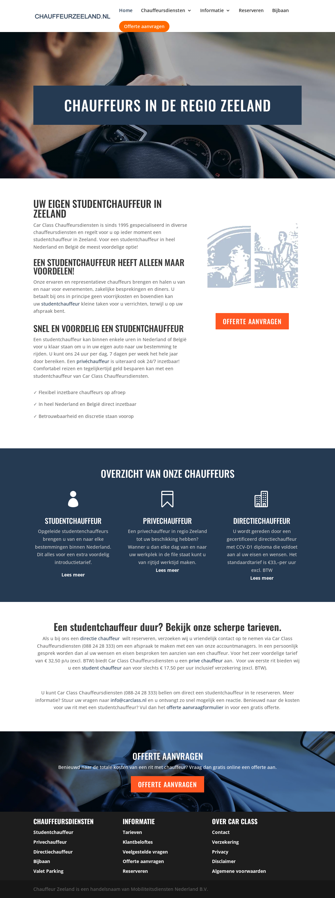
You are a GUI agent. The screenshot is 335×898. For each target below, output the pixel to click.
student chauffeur (102, 668)
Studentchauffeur (53, 832)
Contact (221, 832)
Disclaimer (224, 861)
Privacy (220, 852)
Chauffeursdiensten (163, 10)
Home (125, 10)
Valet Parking (48, 871)
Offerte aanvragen (144, 26)
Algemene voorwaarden (239, 871)
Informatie (212, 10)
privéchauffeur (93, 361)
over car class (234, 821)
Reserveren (251, 10)
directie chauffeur (100, 638)
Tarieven (132, 832)
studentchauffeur (60, 304)
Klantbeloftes (138, 842)
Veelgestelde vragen (145, 852)
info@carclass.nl (129, 700)
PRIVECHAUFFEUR (167, 520)
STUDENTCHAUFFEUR (73, 520)
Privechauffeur (50, 842)
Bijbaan (280, 10)
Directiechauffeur (53, 852)
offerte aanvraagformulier (195, 707)
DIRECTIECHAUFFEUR (261, 520)
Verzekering (225, 842)
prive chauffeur (206, 660)
